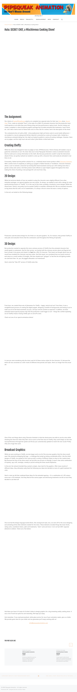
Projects (10, 24)
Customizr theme (21, 689)
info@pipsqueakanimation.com (38, 623)
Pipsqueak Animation (10, 687)
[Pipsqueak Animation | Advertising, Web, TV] (38, 9)
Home (6, 24)
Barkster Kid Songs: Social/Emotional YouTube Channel (62, 652)
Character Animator (66, 161)
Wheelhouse (21, 121)
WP (7, 689)
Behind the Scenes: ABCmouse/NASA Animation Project (28, 652)
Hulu (60, 121)
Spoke (15, 121)
